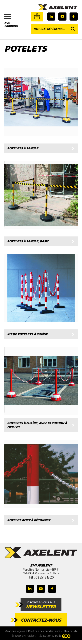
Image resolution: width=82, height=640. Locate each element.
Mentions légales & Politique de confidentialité (32, 631)
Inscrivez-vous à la (41, 604)
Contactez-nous (41, 620)
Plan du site (70, 631)
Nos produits (13, 20)
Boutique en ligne (37, 16)
